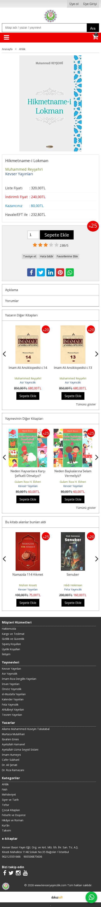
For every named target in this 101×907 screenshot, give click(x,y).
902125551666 (11, 856)
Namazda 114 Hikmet (27, 574)
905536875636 (33, 856)
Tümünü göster (86, 404)
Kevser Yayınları (28, 486)
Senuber (73, 574)
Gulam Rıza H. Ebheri (28, 482)
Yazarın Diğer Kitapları (21, 315)
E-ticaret (44, 897)
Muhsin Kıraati (28, 585)
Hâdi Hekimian (73, 585)
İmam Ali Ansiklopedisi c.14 (28, 368)
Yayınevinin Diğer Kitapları (24, 419)
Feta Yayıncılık (73, 589)
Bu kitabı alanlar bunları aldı (25, 522)
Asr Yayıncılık (28, 382)
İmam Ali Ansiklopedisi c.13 (73, 368)
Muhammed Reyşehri (27, 378)
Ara (92, 28)
